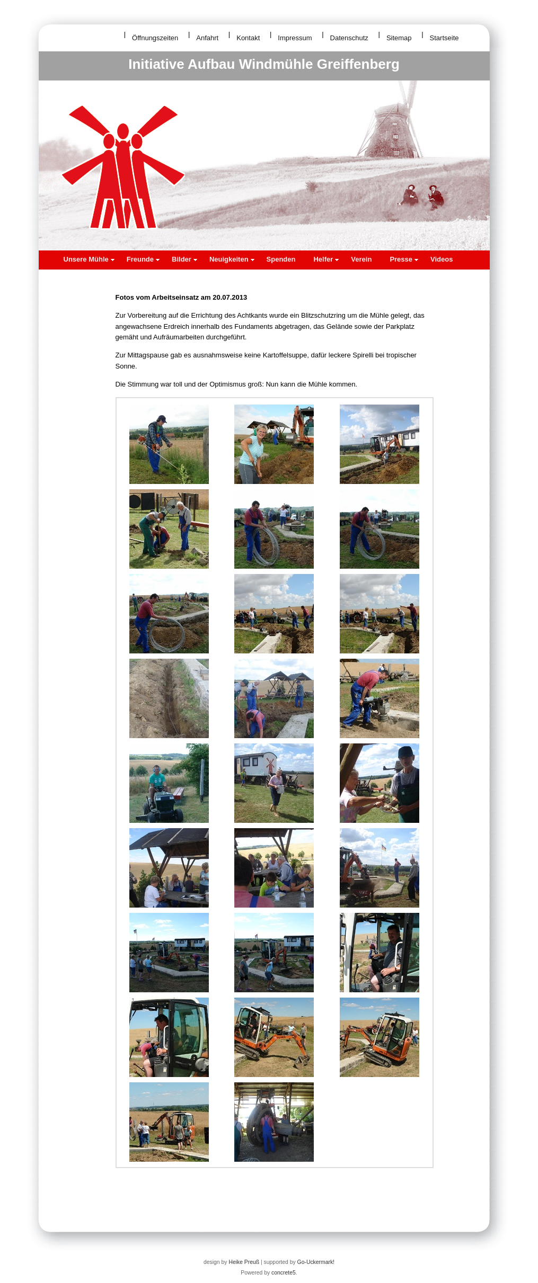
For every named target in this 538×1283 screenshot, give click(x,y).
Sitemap (399, 38)
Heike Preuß (243, 1262)
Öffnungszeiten (155, 38)
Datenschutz (349, 38)
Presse (404, 259)
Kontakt (248, 38)
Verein (361, 259)
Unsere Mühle (89, 259)
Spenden (281, 259)
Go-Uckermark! (315, 1262)
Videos (441, 259)
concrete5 (283, 1273)
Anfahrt (207, 38)
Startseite (444, 38)
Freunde (143, 259)
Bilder (184, 259)
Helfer (326, 259)
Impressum (295, 38)
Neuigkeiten (231, 259)
